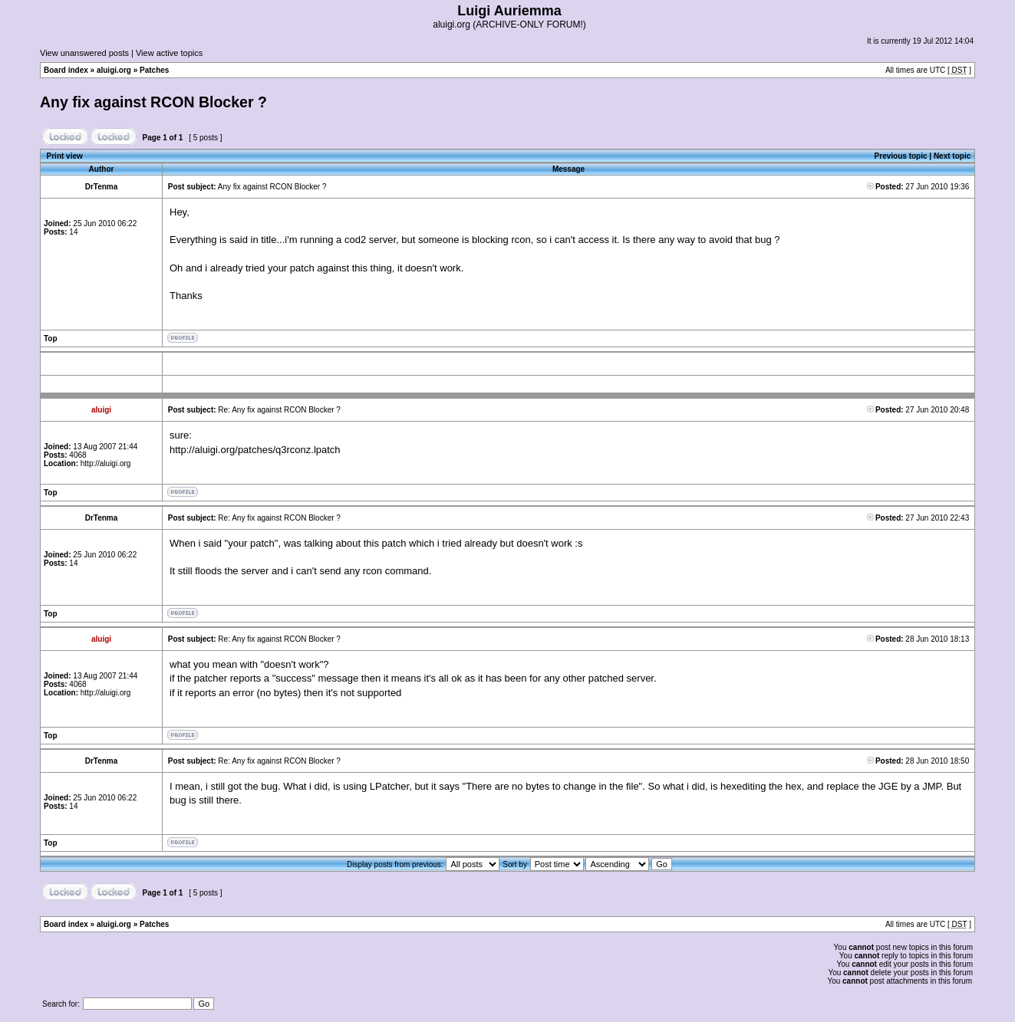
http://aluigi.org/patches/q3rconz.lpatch (255, 449)
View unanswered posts (84, 53)
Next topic (952, 156)
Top (51, 338)
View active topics (169, 53)
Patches (154, 70)
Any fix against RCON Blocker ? (153, 102)
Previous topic (901, 156)
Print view (65, 156)
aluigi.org (114, 70)
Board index (66, 70)
